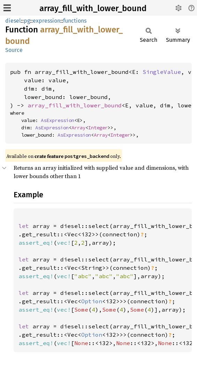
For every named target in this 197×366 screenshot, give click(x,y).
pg (27, 20)
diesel (13, 20)
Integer (98, 127)
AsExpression (57, 120)
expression (46, 20)
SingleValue (162, 71)
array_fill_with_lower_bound (92, 8)
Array (78, 127)
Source (14, 50)
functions (74, 20)
